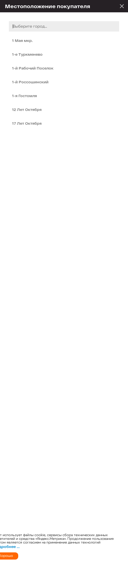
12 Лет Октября (27, 109)
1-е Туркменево (27, 54)
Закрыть (122, 6)
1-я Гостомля (24, 96)
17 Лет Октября (27, 123)
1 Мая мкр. (22, 40)
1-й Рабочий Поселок (32, 68)
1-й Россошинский (30, 82)
